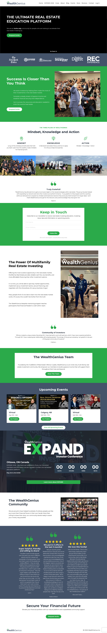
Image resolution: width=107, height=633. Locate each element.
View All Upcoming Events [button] (53, 427)
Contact (91, 3)
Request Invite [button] (14, 35)
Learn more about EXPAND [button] (53, 482)
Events (73, 3)
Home (41, 3)
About (63, 3)
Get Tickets (14, 419)
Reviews (84, 3)
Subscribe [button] (53, 233)
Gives (57, 3)
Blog (67, 3)
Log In (97, 3)
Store (78, 3)
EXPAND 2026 (49, 3)
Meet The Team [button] (53, 374)
